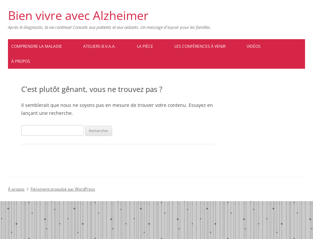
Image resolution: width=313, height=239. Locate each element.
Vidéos (254, 46)
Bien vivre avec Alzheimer (78, 15)
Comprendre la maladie (36, 46)
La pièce (145, 46)
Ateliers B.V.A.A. (99, 46)
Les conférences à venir (199, 46)
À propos (20, 61)
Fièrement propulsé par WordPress (63, 189)
